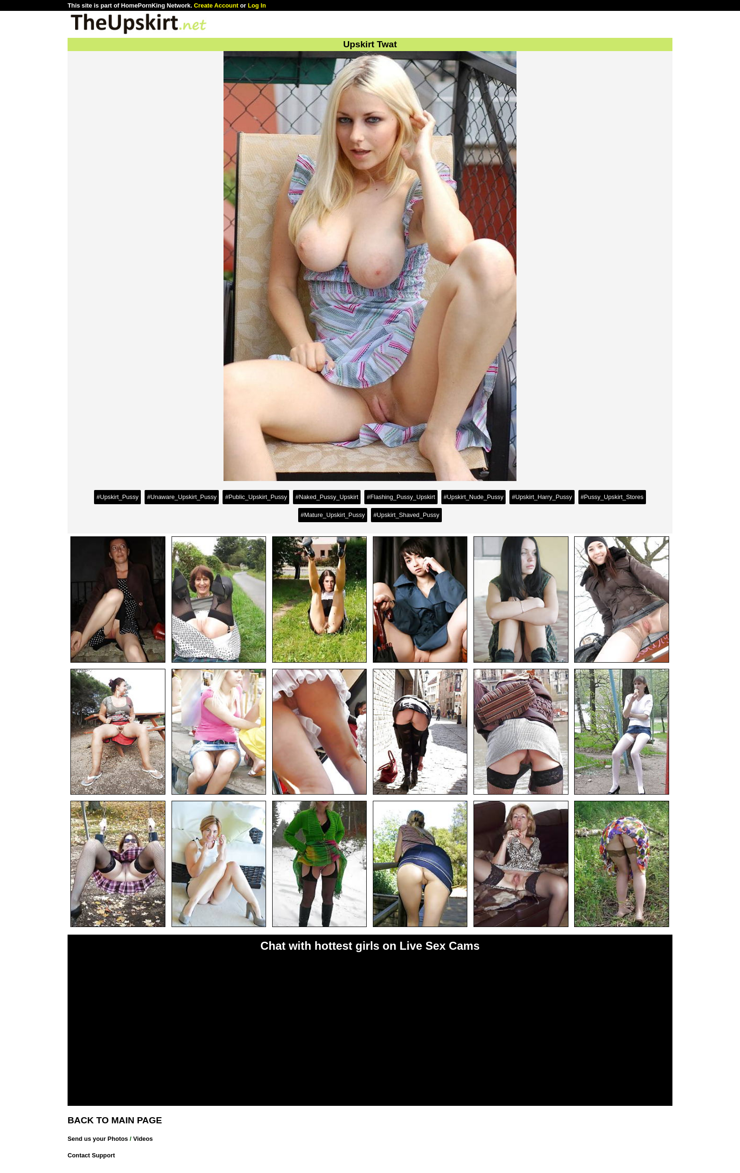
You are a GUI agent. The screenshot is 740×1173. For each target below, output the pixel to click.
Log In (257, 5)
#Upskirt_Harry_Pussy (542, 496)
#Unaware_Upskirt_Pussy (181, 496)
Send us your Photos (98, 1138)
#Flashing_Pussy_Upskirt (401, 496)
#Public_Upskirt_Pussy (256, 496)
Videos (143, 1138)
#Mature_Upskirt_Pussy (333, 514)
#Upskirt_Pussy (117, 496)
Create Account (216, 5)
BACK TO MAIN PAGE (115, 1120)
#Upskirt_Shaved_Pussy (406, 514)
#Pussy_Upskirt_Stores (612, 496)
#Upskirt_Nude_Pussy (474, 496)
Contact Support (91, 1155)
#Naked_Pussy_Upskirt (326, 496)
